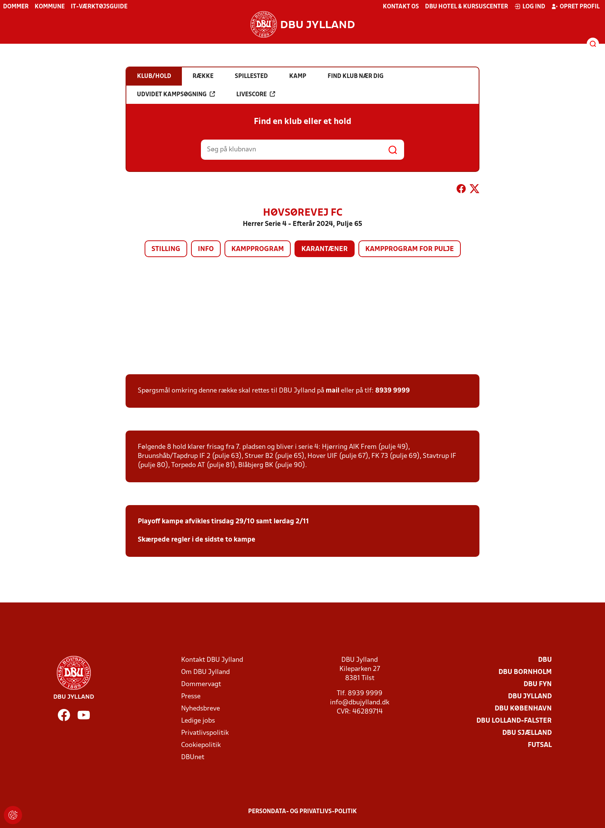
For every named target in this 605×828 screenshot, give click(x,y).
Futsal (540, 745)
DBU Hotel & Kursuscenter (466, 7)
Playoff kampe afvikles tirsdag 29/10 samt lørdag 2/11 (223, 521)
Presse (191, 696)
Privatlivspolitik (205, 733)
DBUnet (192, 757)
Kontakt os (401, 7)
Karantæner (324, 249)
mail (332, 391)
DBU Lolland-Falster (514, 721)
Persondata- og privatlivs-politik (302, 811)
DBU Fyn (538, 684)
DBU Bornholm (525, 672)
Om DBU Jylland (205, 672)
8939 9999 (392, 391)
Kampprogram (257, 249)
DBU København (523, 709)
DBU (545, 660)
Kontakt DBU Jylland (212, 660)
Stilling (165, 249)
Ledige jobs (198, 721)
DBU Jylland (530, 696)
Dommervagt (201, 684)
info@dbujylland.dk (359, 702)
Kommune (50, 7)
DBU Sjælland (527, 733)
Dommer (16, 7)
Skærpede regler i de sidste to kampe (196, 540)
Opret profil (575, 6)
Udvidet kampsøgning (176, 94)
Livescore (255, 94)
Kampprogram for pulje (409, 249)
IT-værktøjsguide (99, 7)
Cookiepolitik (201, 745)
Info (206, 249)
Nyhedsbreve (200, 709)
